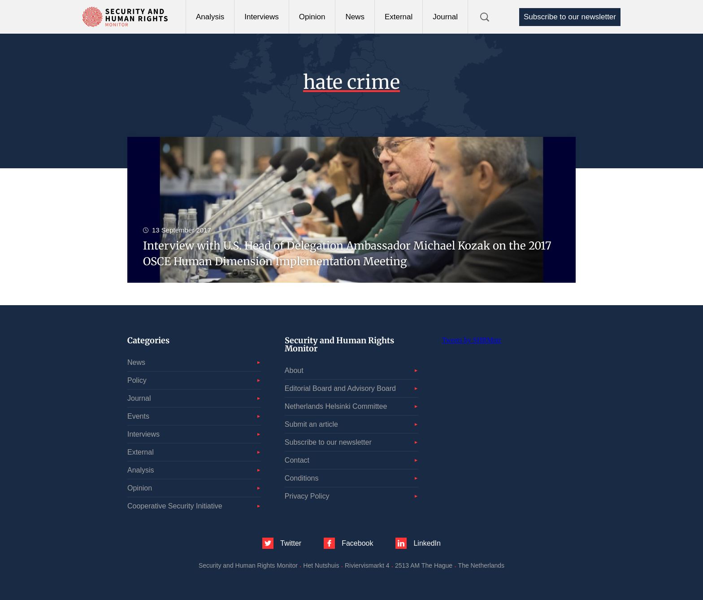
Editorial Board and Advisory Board (340, 388)
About (294, 370)
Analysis (210, 17)
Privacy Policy (307, 496)
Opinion (312, 17)
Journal (445, 17)
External (398, 17)
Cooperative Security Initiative (174, 506)
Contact (297, 460)
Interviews (261, 17)
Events (138, 416)
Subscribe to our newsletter (570, 17)
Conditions (302, 478)
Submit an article (311, 424)
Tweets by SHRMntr (471, 340)
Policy (137, 380)
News (355, 17)
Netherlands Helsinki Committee (336, 406)
